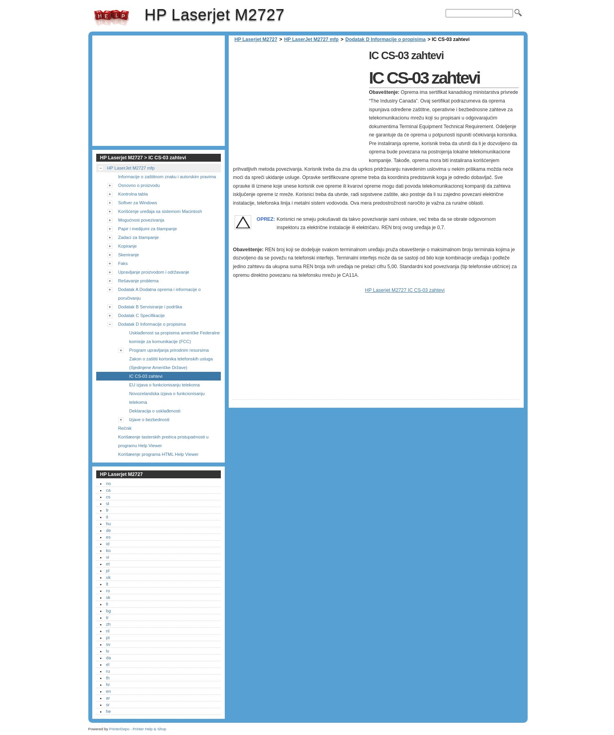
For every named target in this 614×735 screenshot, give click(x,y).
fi (107, 604)
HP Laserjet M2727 (111, 18)
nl (108, 631)
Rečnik (125, 428)
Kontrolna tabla (133, 194)
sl (107, 503)
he (108, 711)
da (108, 657)
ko (108, 550)
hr (108, 684)
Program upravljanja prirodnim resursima (169, 350)
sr (108, 704)
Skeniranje (128, 254)
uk (108, 577)
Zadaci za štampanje (138, 237)
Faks (123, 263)
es (108, 537)
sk (108, 597)
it (107, 517)
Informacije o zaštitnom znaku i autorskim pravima (167, 176)
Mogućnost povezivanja (141, 220)
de (108, 530)
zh (108, 624)
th (108, 677)
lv (107, 651)
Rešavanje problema (138, 280)
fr (107, 510)
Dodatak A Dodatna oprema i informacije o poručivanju (159, 293)
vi (107, 557)
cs (108, 496)
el (108, 664)
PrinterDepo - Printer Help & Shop (137, 729)
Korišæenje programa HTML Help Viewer (158, 454)
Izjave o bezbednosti (149, 419)
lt (107, 584)
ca (108, 490)
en (108, 691)
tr (107, 617)
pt (108, 637)
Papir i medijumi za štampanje (147, 228)
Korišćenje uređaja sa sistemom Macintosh (160, 211)
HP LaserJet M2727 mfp (311, 39)
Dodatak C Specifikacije (141, 315)
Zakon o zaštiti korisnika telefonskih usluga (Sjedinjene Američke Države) (171, 363)
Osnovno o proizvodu (139, 185)
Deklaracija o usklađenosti (155, 411)
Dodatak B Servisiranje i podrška (150, 306)
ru (108, 671)
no (108, 483)
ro (108, 590)
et (108, 564)
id (108, 543)
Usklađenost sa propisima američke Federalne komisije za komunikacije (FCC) (174, 337)
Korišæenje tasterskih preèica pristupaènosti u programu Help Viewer (163, 441)
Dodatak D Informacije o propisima (385, 39)
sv (108, 644)
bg (108, 610)
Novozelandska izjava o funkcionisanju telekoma (167, 398)
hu (108, 523)
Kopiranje (127, 246)
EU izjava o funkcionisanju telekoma (164, 384)
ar (108, 698)
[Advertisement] (299, 102)
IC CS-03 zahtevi (146, 376)
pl (108, 570)
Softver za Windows (137, 202)
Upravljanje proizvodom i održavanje (153, 272)
